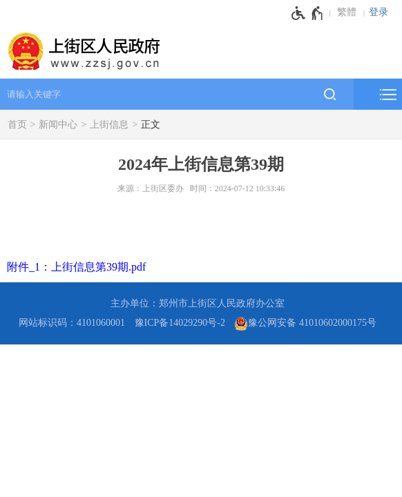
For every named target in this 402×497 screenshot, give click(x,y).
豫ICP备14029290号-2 (180, 323)
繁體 (346, 12)
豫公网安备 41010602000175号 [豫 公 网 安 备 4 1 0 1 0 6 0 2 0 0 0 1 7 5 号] (305, 324)
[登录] (382, 12)
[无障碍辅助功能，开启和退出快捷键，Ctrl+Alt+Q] (307, 13)
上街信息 (109, 124)
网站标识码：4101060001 (72, 323)
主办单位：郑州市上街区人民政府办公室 (198, 303)
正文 (150, 124)
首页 (17, 124)
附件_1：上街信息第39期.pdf (76, 267)
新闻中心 (58, 124)
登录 (378, 12)
